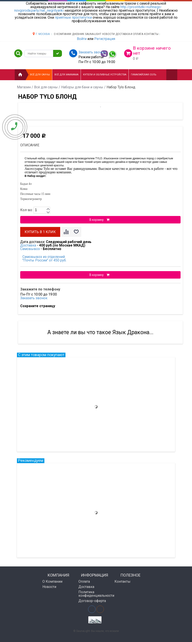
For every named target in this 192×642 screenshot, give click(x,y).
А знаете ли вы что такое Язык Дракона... (100, 332)
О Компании (52, 581)
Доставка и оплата (129, 34)
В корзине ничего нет (152, 50)
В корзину (99, 219)
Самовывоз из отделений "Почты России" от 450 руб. (44, 258)
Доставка (28, 245)
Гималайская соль (143, 74)
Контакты (151, 34)
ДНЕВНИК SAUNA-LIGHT (86, 34)
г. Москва (43, 34)
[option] (75, 112)
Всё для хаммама (66, 74)
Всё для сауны (40, 74)
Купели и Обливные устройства (104, 74)
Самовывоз (30, 249)
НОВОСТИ (108, 34)
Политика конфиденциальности (94, 594)
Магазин (24, 87)
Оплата (84, 581)
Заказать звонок (33, 298)
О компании (62, 34)
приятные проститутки (73, 17)
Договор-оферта (92, 601)
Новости (49, 587)
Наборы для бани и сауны (82, 87)
